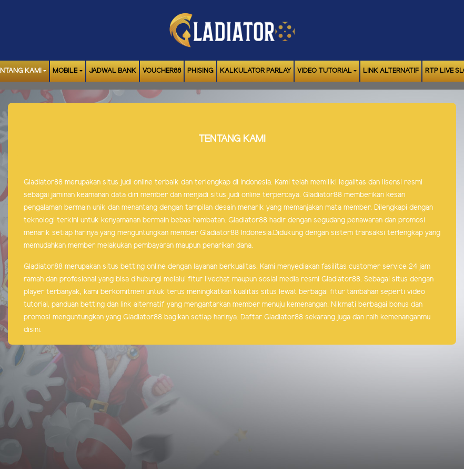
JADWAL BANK (112, 71)
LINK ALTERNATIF (391, 71)
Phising (200, 71)
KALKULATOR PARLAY (255, 71)
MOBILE (65, 71)
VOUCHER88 (162, 71)
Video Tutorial (324, 71)
